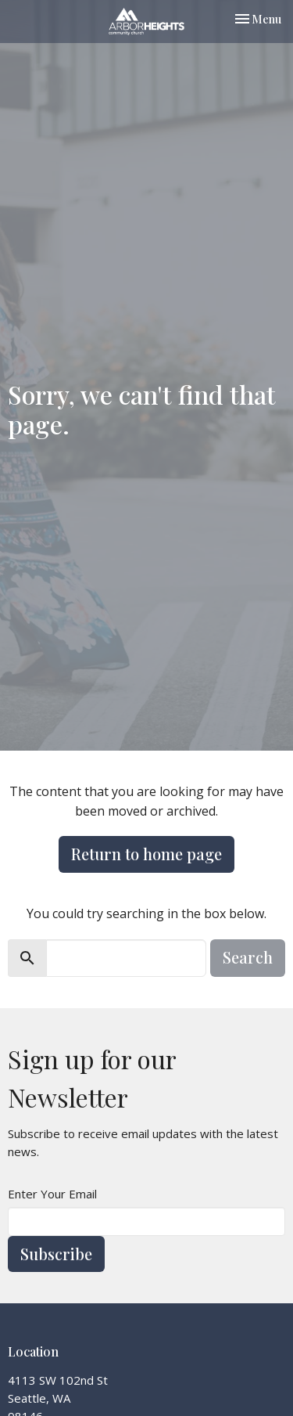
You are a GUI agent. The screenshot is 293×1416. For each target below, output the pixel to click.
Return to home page (146, 853)
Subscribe (56, 1253)
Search (248, 956)
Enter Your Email (52, 1194)
